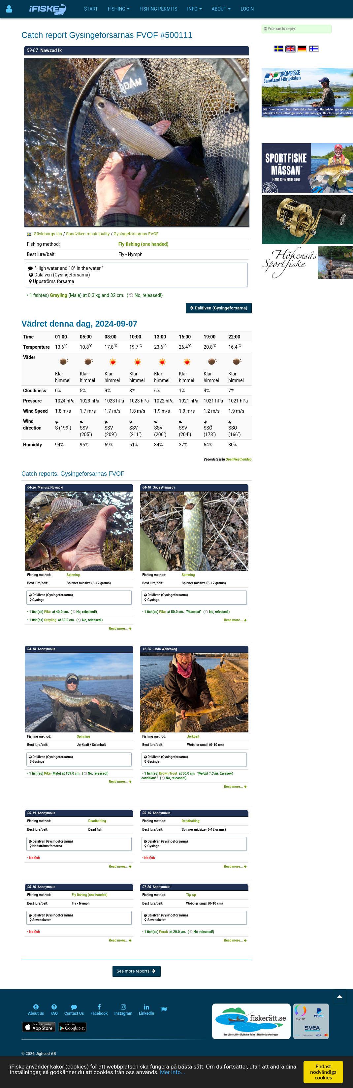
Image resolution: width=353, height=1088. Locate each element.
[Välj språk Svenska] (279, 49)
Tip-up (191, 895)
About (221, 9)
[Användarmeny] (9, 9)
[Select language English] (291, 49)
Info (194, 9)
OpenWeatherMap (238, 459)
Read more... (120, 628)
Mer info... (172, 1072)
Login (247, 9)
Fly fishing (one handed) (143, 244)
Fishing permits (158, 9)
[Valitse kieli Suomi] (314, 49)
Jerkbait (193, 736)
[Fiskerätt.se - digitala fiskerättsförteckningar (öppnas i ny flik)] (251, 1021)
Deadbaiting (97, 821)
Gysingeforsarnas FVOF (135, 233)
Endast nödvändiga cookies (323, 1072)
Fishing (119, 9)
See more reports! (136, 971)
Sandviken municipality (88, 233)
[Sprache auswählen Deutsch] (302, 49)
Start (91, 9)
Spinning (73, 575)
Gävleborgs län (48, 233)
